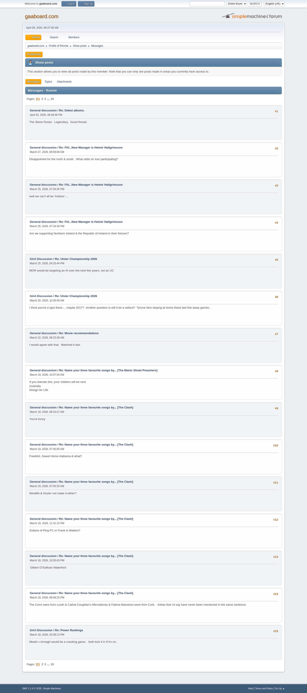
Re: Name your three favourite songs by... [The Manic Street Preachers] (108, 370)
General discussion (43, 110)
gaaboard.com (41, 16)
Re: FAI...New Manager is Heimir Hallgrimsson (91, 147)
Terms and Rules (264, 688)
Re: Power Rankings (69, 630)
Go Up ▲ (280, 688)
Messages (33, 81)
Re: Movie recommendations (79, 333)
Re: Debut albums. (72, 110)
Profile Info (34, 54)
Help (250, 688)
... (48, 98)
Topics (48, 81)
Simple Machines (52, 688)
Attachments (64, 81)
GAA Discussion (41, 259)
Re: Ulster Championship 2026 (76, 259)
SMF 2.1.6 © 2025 (32, 688)
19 (52, 98)
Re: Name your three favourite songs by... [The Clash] (96, 407)
